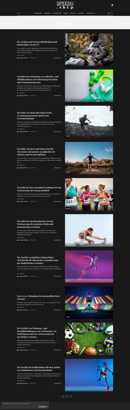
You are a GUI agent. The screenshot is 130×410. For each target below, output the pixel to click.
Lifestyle (69, 64)
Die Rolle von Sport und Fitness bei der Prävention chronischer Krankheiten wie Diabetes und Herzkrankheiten (38, 151)
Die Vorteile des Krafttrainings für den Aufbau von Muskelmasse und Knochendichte (37, 368)
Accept (20, 406)
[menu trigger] (19, 13)
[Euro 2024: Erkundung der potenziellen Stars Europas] (89, 302)
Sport (76, 64)
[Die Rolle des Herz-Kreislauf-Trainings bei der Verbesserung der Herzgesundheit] (89, 194)
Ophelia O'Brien (23, 57)
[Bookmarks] (112, 5)
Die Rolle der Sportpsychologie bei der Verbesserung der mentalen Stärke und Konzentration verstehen (37, 224)
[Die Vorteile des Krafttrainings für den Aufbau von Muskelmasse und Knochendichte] (89, 375)
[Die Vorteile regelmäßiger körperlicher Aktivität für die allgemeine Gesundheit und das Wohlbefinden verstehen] (89, 266)
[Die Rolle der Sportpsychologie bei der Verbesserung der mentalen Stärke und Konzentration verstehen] (89, 230)
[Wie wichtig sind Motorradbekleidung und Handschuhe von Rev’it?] (89, 49)
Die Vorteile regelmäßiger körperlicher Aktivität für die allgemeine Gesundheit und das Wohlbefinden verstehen (37, 260)
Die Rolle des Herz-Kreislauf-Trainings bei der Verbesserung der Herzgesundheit (38, 187)
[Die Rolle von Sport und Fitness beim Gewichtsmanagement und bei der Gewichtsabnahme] (89, 122)
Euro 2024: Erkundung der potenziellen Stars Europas (37, 297)
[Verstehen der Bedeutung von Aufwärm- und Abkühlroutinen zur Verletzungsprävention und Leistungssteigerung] (89, 86)
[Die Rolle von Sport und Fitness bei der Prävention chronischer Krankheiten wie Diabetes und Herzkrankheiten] (89, 158)
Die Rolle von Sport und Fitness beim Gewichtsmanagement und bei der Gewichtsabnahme (36, 115)
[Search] (111, 13)
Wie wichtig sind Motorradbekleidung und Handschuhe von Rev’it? (39, 43)
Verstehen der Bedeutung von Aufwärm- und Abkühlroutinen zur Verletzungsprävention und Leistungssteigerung (38, 79)
